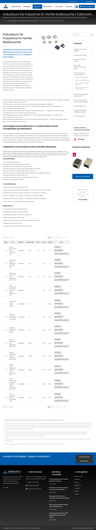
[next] (68, 233)
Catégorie (14, 20)
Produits (37, 6)
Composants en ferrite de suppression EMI (81, 95)
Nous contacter (61, 444)
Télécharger (79, 139)
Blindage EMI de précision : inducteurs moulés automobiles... (59, 496)
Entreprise (27, 6)
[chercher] (70, 1)
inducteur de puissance (30, 444)
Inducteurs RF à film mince (81, 77)
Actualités (59, 6)
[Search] (78, 1)
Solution (69, 6)
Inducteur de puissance (80, 55)
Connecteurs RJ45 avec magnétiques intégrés (80, 111)
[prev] (4, 233)
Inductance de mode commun (79, 60)
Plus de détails (82, 200)
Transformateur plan (79, 116)
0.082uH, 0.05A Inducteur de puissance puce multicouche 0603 (12, 369)
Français (90, 1)
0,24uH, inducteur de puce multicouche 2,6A (12, 250)
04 (60, 237)
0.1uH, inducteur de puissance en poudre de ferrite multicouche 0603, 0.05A (12, 384)
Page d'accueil (16, 6)
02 (52, 237)
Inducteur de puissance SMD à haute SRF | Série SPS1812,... (58, 488)
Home (9, 20)
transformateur (47, 444)
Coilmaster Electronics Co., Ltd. (21, 527)
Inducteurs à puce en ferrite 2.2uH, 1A (12, 304)
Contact (76, 493)
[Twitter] (5, 487)
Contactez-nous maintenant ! (85, 458)
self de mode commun (39, 444)
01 (49, 237)
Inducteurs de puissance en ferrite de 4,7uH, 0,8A (12, 317)
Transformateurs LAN (80, 106)
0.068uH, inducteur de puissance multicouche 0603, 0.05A (12, 356)
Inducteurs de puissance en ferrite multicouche (54, 20)
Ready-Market (89, 527)
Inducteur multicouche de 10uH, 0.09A (12, 330)
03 (56, 237)
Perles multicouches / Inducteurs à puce (29, 20)
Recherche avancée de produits (80, 50)
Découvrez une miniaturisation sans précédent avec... (58, 505)
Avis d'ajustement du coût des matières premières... (58, 479)
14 (65, 237)
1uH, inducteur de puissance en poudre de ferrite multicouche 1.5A (12, 290)
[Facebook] (3, 487)
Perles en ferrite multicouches (82, 80)
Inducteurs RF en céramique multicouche (82, 83)
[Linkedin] (7, 487)
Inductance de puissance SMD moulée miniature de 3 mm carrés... (58, 514)
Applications (48, 6)
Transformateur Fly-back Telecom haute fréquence (81, 101)
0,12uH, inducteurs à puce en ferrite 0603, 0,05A (12, 397)
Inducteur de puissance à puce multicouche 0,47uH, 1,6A (12, 276)
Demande (59, 250)
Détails (57, 247)
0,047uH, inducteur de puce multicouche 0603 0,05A (12, 343)
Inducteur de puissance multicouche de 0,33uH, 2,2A (12, 263)
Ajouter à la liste (61, 253)
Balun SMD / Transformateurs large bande (80, 67)
